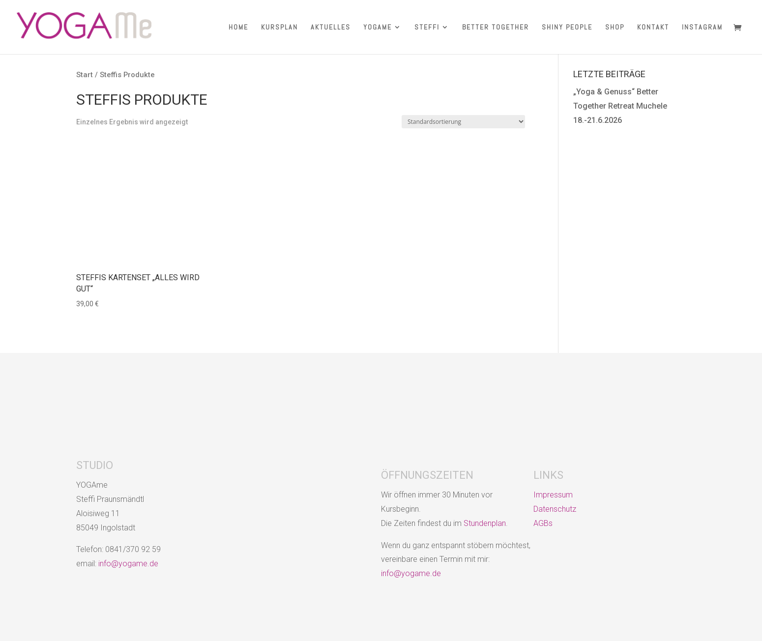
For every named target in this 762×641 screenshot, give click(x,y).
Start (84, 74)
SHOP (614, 27)
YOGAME (377, 27)
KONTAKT (653, 27)
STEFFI (427, 27)
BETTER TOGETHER (495, 27)
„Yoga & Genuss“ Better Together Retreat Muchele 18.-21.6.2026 (620, 106)
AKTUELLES (331, 27)
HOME (238, 27)
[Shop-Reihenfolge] (463, 121)
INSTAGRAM (702, 27)
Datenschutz (554, 509)
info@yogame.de (128, 563)
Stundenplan (485, 523)
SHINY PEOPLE (567, 27)
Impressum (553, 494)
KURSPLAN (279, 27)
